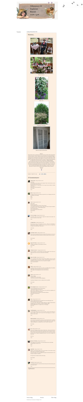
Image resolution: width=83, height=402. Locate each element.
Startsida (42, 397)
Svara (31, 189)
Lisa (31, 328)
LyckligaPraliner (33, 222)
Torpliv (32, 266)
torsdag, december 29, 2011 (37, 266)
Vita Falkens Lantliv (34, 232)
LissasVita (32, 362)
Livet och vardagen (33, 215)
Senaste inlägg (30, 397)
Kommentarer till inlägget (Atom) (36, 399)
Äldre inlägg (53, 397)
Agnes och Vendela (33, 257)
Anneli (32, 274)
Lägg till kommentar (31, 368)
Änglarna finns (33, 180)
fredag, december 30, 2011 (38, 349)
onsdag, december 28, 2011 (39, 180)
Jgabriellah (32, 349)
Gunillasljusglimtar (34, 310)
